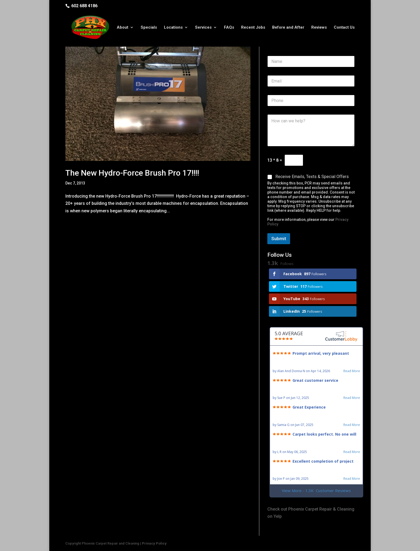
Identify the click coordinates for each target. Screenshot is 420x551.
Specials (149, 27)
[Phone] (311, 100)
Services (203, 27)
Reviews (319, 27)
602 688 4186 (84, 5)
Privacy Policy (154, 543)
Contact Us (344, 27)
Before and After (288, 27)
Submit (278, 238)
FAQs (229, 27)
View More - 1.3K (316, 490)
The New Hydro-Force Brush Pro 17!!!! (132, 173)
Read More (351, 371)
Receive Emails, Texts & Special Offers (312, 176)
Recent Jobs (253, 27)
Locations (173, 27)
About (122, 27)
